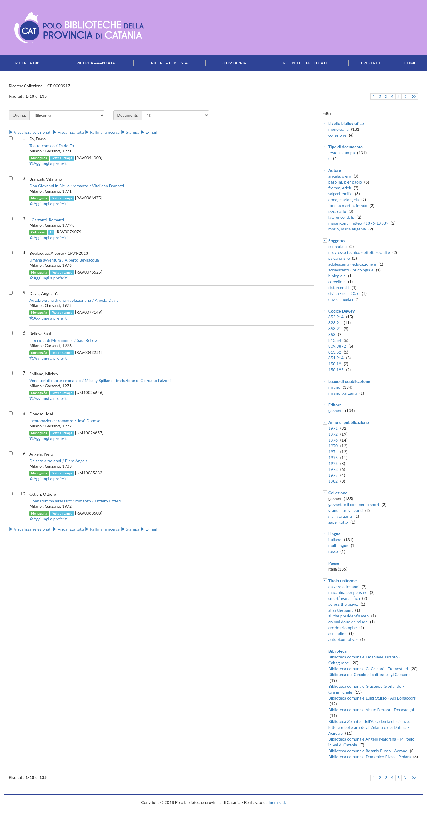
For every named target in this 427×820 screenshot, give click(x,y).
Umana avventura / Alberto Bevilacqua (64, 259)
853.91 (334, 328)
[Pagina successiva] (405, 96)
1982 (333, 480)
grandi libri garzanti (345, 510)
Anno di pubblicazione (348, 422)
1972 (333, 434)
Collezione (337, 492)
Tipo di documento (345, 146)
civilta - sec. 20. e (344, 293)
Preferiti (370, 62)
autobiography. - (343, 639)
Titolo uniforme (342, 580)
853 (331, 334)
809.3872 (337, 346)
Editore (335, 404)
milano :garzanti (342, 393)
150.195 (336, 369)
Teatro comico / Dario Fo (51, 145)
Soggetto (336, 240)
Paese (333, 563)
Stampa (130, 132)
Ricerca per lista (169, 62)
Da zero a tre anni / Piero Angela (58, 460)
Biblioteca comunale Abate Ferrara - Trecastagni (371, 709)
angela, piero (339, 176)
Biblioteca (337, 650)
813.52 (334, 351)
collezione (337, 135)
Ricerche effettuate (305, 62)
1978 (333, 469)
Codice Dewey (341, 310)
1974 (333, 451)
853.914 (336, 316)
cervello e (337, 281)
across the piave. (343, 604)
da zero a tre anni (344, 586)
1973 (333, 463)
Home (410, 62)
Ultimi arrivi (234, 62)
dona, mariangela (343, 199)
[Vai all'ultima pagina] (413, 96)
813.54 (334, 340)
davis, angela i (340, 299)
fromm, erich (339, 187)
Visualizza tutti (68, 132)
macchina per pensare (347, 592)
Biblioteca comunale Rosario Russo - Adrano (367, 750)
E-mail (148, 132)
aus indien (337, 633)
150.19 (334, 363)
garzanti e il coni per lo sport (353, 504)
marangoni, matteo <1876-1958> (358, 222)
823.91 (334, 322)
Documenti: (127, 115)
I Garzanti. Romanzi (46, 219)
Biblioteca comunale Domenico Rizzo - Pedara (369, 756)
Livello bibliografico (346, 123)
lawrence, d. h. (341, 217)
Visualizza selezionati (30, 132)
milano (334, 387)
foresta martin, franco (347, 205)
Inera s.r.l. (277, 802)
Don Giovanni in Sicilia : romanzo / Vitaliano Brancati (76, 185)
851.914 (336, 357)
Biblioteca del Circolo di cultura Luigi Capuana (369, 674)
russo (333, 551)
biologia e (337, 275)
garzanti (335, 410)
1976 (333, 439)
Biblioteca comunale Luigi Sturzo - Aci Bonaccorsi (372, 697)
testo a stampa (341, 152)
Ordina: (19, 115)
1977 (333, 475)
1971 (333, 428)
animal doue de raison (348, 621)
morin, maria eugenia (347, 228)
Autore (334, 170)
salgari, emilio (340, 193)
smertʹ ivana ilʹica (344, 598)
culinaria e (337, 246)
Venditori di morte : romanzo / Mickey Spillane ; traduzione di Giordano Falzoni (100, 380)
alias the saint (340, 609)
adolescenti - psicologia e (351, 269)
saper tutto (338, 521)
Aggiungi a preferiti (48, 163)
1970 (333, 445)
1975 (333, 457)
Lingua (334, 533)
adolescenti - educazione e (352, 264)
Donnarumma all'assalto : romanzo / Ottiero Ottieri (75, 500)
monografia (338, 129)
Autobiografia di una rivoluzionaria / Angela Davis (73, 300)
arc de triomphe (342, 627)
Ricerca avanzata (95, 62)
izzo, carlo (337, 211)
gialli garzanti (340, 516)
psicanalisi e (339, 258)
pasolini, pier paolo (345, 181)
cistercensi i (338, 287)
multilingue (338, 545)
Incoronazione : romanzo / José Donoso (64, 420)
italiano (335, 539)
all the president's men (348, 615)
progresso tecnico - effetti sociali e (359, 252)
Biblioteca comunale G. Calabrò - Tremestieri (368, 668)
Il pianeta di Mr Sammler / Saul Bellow (63, 340)
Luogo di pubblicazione (349, 381)
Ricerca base (29, 62)
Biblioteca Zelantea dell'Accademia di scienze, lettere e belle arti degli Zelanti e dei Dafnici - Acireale (369, 727)
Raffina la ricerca (102, 132)
